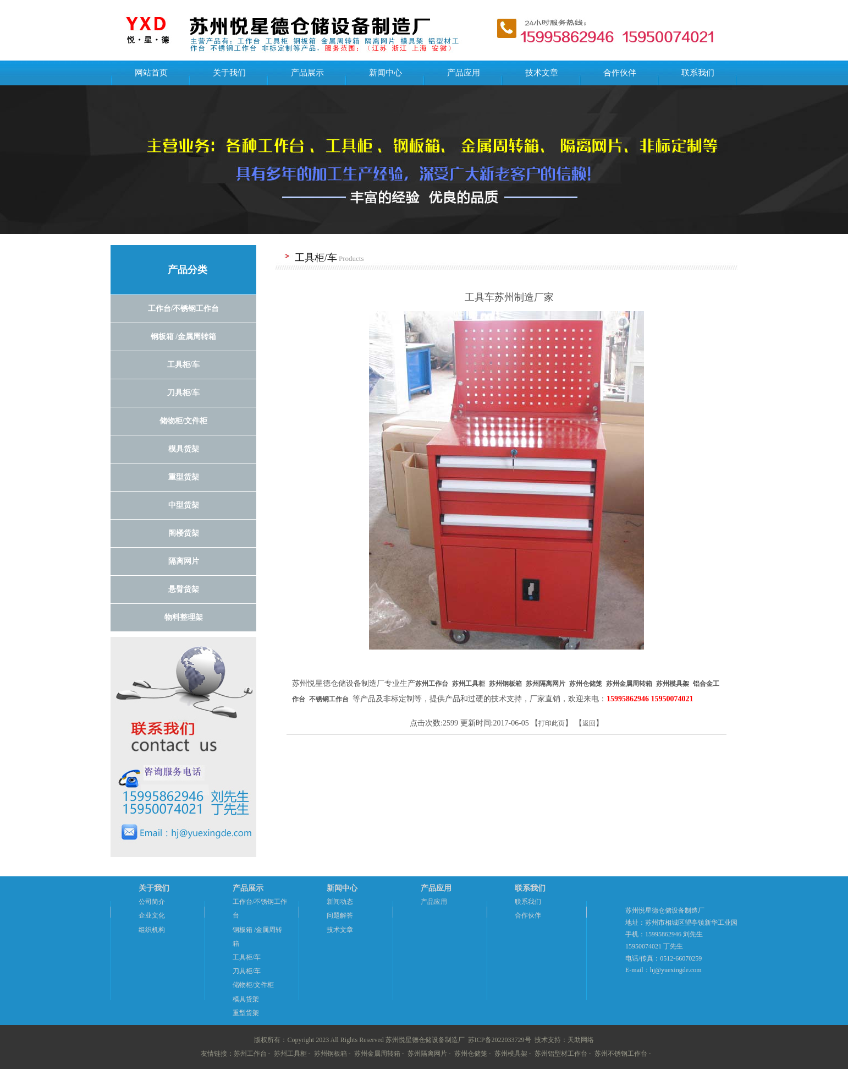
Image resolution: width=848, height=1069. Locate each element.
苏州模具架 (510, 1053)
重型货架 (246, 1013)
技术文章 (541, 72)
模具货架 (246, 999)
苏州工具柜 (290, 1053)
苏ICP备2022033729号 (499, 1040)
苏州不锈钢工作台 (620, 1053)
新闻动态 (340, 902)
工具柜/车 (247, 957)
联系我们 (697, 72)
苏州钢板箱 (330, 1053)
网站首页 (151, 72)
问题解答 (340, 915)
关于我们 (229, 72)
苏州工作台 (250, 1053)
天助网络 (581, 1040)
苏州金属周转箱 (377, 1053)
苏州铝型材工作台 (561, 1053)
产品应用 (463, 72)
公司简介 (152, 902)
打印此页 (551, 723)
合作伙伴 (619, 72)
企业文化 (152, 915)
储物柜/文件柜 (253, 985)
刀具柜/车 (247, 971)
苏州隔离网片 (427, 1053)
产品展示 (307, 72)
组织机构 (152, 930)
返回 (589, 723)
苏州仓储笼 (470, 1053)
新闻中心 (385, 72)
